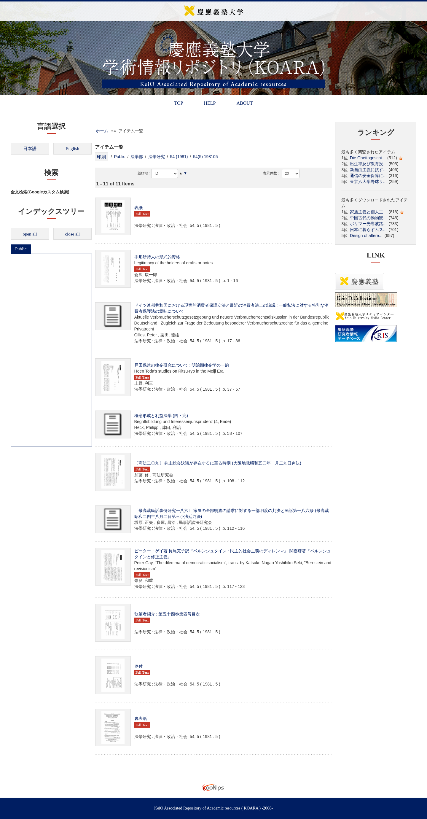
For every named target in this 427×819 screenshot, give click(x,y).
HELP (210, 103)
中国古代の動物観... (368, 217)
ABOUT (244, 103)
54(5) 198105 (205, 156)
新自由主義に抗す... (368, 169)
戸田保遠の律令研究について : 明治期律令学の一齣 (181, 365)
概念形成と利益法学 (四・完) (161, 415)
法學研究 (156, 156)
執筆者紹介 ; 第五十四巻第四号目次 (167, 614)
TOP (178, 103)
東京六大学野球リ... (368, 181)
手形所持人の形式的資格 (157, 257)
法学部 (136, 156)
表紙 (138, 207)
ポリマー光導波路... (368, 223)
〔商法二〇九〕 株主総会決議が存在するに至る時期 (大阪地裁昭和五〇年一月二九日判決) (217, 463)
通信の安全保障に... (368, 175)
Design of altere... (366, 235)
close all (72, 234)
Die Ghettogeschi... (367, 157)
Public (20, 249)
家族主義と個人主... (368, 211)
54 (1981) (179, 156)
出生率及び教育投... (368, 163)
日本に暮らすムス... (368, 229)
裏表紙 (140, 718)
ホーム (102, 130)
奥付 (138, 666)
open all (30, 234)
